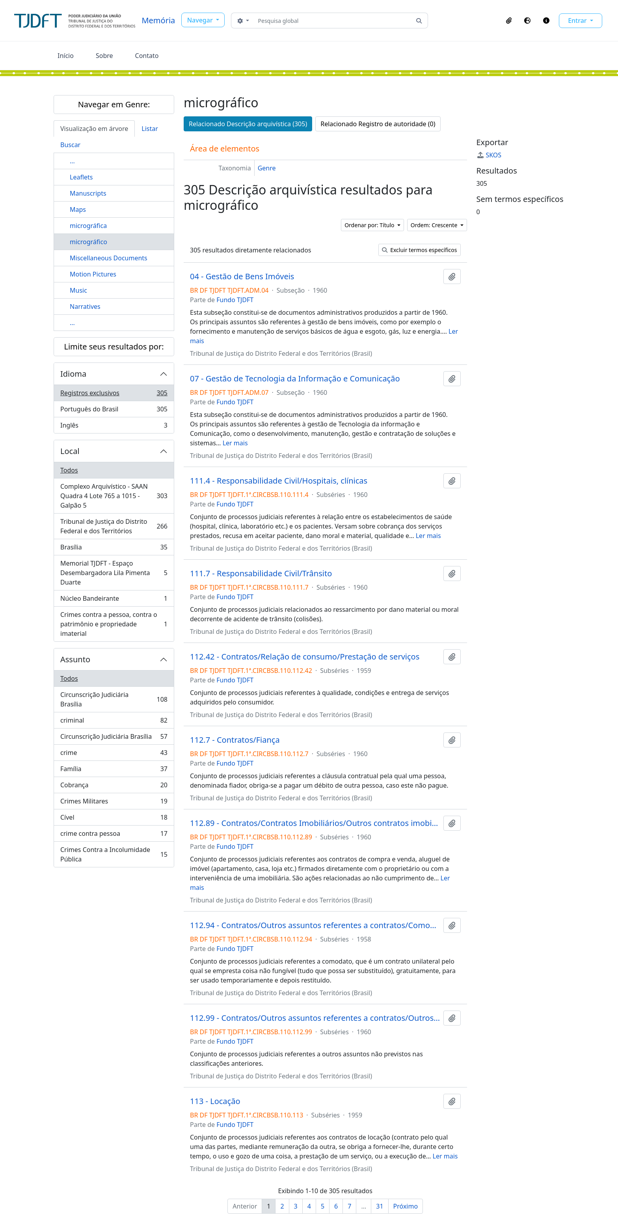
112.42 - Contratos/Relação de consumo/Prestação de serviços (304, 656)
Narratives (85, 306)
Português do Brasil (114, 410)
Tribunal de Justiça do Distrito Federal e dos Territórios (114, 526)
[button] (509, 20)
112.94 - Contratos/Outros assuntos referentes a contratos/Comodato (315, 925)
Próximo (405, 1206)
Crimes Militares (114, 802)
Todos (69, 470)
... (72, 161)
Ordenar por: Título (370, 225)
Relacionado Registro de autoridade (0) (377, 124)
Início (66, 55)
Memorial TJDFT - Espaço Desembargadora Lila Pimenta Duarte (114, 573)
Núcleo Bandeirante (114, 600)
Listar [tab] (149, 128)
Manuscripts (88, 193)
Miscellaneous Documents (108, 258)
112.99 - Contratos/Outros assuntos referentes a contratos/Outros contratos (315, 1018)
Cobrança (114, 786)
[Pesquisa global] (333, 20)
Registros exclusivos (114, 394)
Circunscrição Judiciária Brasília (114, 699)
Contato (147, 55)
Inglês (114, 426)
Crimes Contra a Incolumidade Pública (114, 854)
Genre (267, 168)
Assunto (75, 659)
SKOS (489, 155)
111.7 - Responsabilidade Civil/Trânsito (261, 573)
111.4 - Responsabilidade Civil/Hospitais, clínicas (278, 481)
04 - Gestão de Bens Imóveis (242, 276)
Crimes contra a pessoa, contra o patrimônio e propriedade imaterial (114, 624)
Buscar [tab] (70, 144)
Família (114, 770)
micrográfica (88, 225)
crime (114, 754)
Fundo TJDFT (234, 299)
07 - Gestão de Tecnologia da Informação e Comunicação (295, 378)
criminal (114, 722)
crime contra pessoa (114, 835)
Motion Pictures (93, 274)
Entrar (578, 20)
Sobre (104, 55)
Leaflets (81, 177)
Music (78, 290)
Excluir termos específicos (419, 250)
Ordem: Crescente (435, 225)
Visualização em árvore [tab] (94, 128)
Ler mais (235, 443)
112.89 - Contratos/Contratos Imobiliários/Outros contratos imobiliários (315, 823)
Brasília (114, 548)
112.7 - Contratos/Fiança (235, 740)
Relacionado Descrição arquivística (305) (248, 124)
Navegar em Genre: (114, 104)
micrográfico (88, 241)
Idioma (73, 373)
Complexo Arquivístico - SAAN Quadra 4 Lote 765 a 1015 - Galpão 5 (114, 496)
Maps (78, 209)
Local (70, 451)
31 (379, 1206)
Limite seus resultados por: (114, 346)
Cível (114, 819)
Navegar (200, 20)
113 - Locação (215, 1101)
